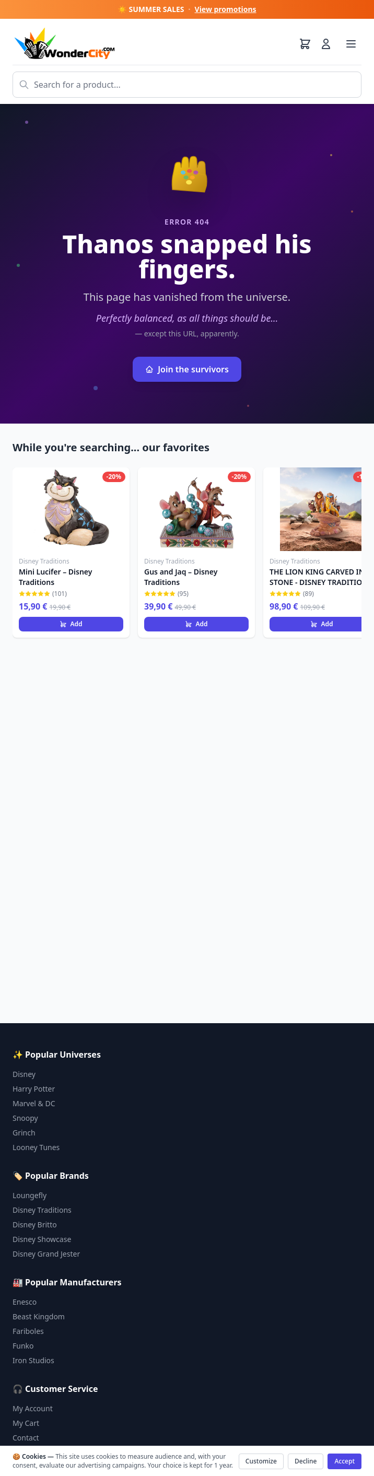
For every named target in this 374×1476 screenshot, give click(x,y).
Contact (26, 1438)
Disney (24, 1074)
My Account (33, 1408)
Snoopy (25, 1118)
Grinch (24, 1133)
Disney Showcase (42, 1239)
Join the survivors (187, 369)
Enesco (25, 1302)
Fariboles (28, 1331)
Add (71, 623)
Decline (306, 1461)
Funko (23, 1346)
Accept (344, 1461)
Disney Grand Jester (46, 1254)
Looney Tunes (36, 1147)
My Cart (26, 1423)
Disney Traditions (42, 1210)
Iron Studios (33, 1360)
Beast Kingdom (39, 1316)
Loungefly (29, 1195)
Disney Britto (35, 1224)
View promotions (225, 9)
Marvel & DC (34, 1103)
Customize (261, 1461)
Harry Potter (34, 1089)
